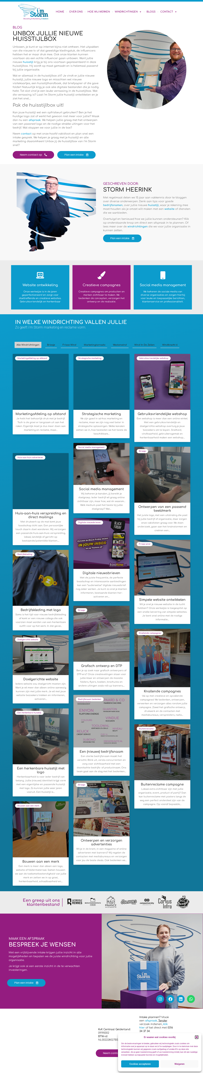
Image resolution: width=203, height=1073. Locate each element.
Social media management (91, 447)
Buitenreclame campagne (162, 784)
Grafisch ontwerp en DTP (101, 666)
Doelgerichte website (27, 639)
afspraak (35, 120)
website (169, 209)
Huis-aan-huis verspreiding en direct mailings (40, 515)
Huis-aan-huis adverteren (30, 457)
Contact (168, 12)
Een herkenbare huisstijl (29, 713)
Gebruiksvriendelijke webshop (153, 358)
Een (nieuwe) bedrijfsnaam (101, 752)
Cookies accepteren (140, 1064)
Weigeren (179, 1064)
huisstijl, (154, 205)
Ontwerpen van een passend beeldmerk (162, 508)
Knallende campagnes (150, 633)
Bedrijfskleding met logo (41, 610)
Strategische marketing (89, 358)
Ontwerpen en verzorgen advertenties (101, 842)
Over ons (76, 11)
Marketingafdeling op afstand (32, 358)
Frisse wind (144, 544)
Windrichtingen (128, 12)
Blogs (151, 11)
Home (60, 11)
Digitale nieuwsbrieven (89, 522)
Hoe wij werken (99, 11)
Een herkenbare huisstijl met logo (41, 770)
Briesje (142, 451)
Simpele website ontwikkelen (162, 600)
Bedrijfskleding (24, 554)
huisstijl (28, 62)
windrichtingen (138, 226)
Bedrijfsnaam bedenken (89, 699)
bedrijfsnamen (113, 205)
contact (26, 133)
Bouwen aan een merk (28, 805)
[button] (196, 1037)
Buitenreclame (146, 728)
